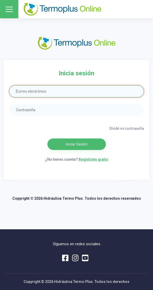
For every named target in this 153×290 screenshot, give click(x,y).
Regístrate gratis (93, 159)
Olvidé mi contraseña (126, 128)
